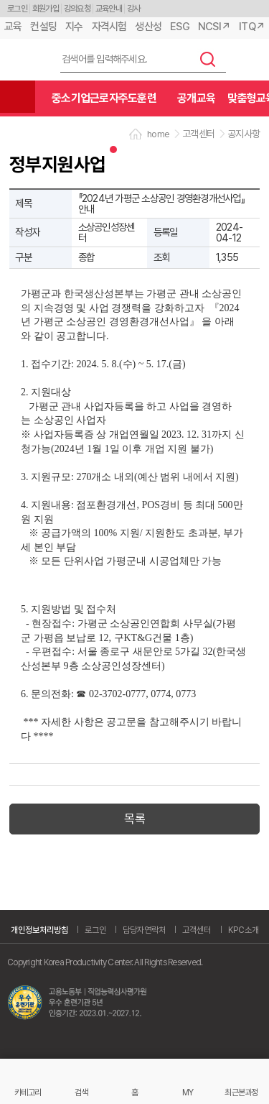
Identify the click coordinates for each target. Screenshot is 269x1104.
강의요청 (77, 9)
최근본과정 (241, 1092)
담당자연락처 (144, 930)
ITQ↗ (252, 26)
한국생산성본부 (25, 60)
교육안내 (108, 9)
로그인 (17, 9)
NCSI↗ (214, 26)
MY (188, 1092)
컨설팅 (43, 26)
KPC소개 (243, 930)
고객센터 (196, 930)
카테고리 (27, 1092)
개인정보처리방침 (39, 930)
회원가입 (45, 9)
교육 (13, 26)
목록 (134, 818)
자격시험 (109, 26)
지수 (74, 26)
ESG (179, 26)
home (158, 134)
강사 (134, 9)
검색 (208, 59)
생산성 (148, 26)
